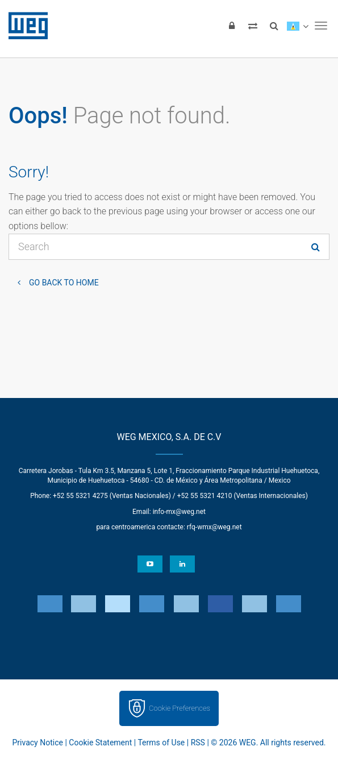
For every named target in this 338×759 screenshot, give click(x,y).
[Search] (273, 25)
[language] (297, 25)
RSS (198, 742)
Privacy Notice (37, 742)
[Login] (231, 25)
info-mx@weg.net (179, 512)
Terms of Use (161, 742)
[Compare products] (252, 25)
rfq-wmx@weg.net (214, 527)
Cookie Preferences (179, 708)
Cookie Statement (100, 742)
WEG (24, 25)
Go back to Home (64, 282)
